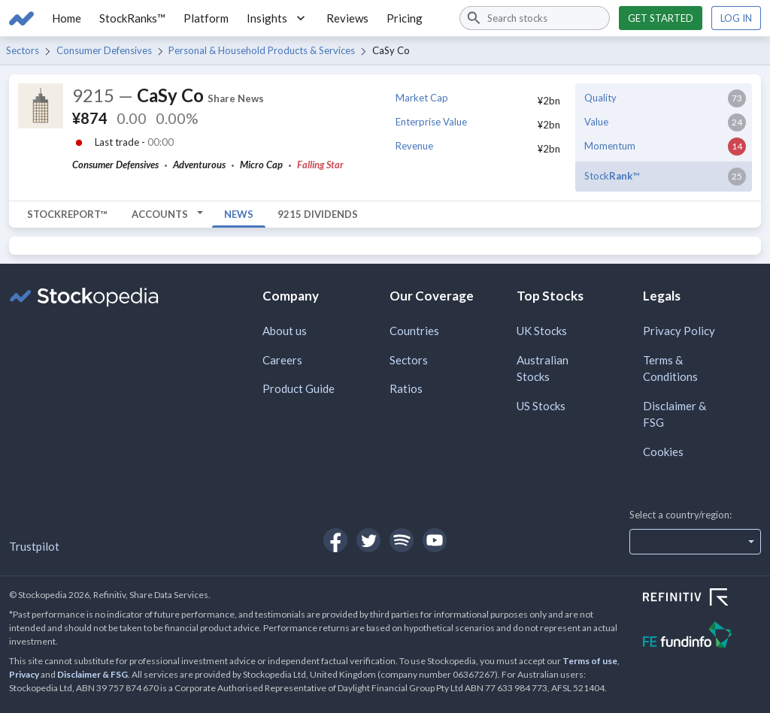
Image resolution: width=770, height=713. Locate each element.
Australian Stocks (542, 368)
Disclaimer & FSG (674, 414)
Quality (600, 98)
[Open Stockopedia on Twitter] (368, 540)
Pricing (405, 18)
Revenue (414, 146)
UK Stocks (542, 330)
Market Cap (422, 98)
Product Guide (298, 388)
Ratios (406, 388)
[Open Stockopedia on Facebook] (335, 540)
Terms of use (589, 660)
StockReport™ (67, 214)
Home (66, 18)
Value (596, 122)
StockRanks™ (132, 18)
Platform (206, 18)
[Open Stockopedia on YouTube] (435, 540)
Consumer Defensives (104, 50)
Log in (736, 18)
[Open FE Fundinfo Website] (702, 636)
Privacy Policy (679, 330)
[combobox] (534, 18)
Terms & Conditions (670, 368)
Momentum (609, 146)
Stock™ (611, 176)
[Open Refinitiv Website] (702, 598)
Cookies (663, 451)
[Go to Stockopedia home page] (21, 18)
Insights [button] (277, 18)
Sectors (22, 50)
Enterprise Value (431, 122)
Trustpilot (34, 546)
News (238, 214)
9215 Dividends (317, 214)
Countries (414, 330)
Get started (660, 18)
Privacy (24, 674)
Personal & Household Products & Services (261, 50)
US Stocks (541, 405)
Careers (282, 360)
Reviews (347, 18)
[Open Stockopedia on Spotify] (402, 540)
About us (284, 330)
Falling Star (320, 165)
